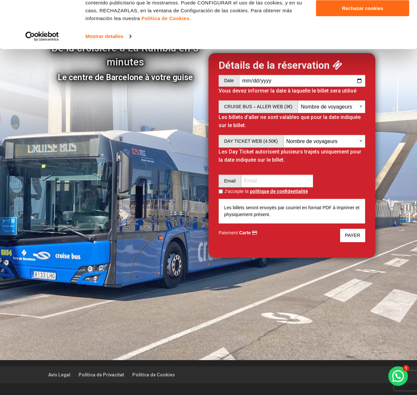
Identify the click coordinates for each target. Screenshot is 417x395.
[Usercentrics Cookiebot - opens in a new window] (42, 81)
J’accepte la (266, 191)
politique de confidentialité (279, 191)
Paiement (238, 232)
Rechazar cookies (362, 52)
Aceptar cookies (362, 16)
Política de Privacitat (101, 374)
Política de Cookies (153, 374)
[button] (398, 376)
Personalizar (362, 34)
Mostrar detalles (104, 80)
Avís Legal (59, 374)
